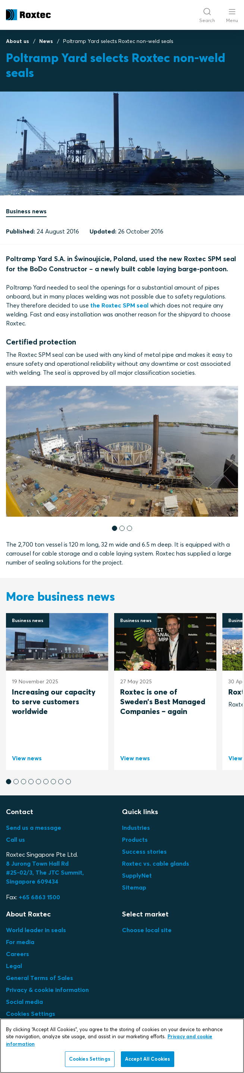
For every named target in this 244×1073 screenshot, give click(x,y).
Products (135, 839)
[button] (114, 528)
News (46, 41)
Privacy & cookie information (47, 989)
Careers (17, 954)
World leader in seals (36, 930)
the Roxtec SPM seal (119, 305)
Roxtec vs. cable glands (155, 863)
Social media (24, 1001)
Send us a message (33, 827)
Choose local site (147, 930)
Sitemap (134, 887)
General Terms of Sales (39, 977)
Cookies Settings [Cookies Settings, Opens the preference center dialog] (89, 1059)
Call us (15, 839)
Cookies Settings (30, 1013)
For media (20, 942)
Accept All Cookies (147, 1059)
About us (17, 41)
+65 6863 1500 (39, 897)
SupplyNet (137, 875)
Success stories (144, 851)
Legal (14, 966)
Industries (136, 827)
